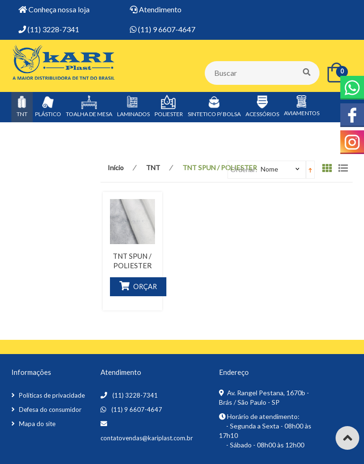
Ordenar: (243, 169)
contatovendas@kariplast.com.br (146, 438)
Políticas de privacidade (52, 395)
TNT (153, 168)
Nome (269, 169)
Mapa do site (37, 424)
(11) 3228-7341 (135, 395)
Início (116, 168)
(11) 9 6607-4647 (136, 409)
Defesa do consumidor (50, 409)
